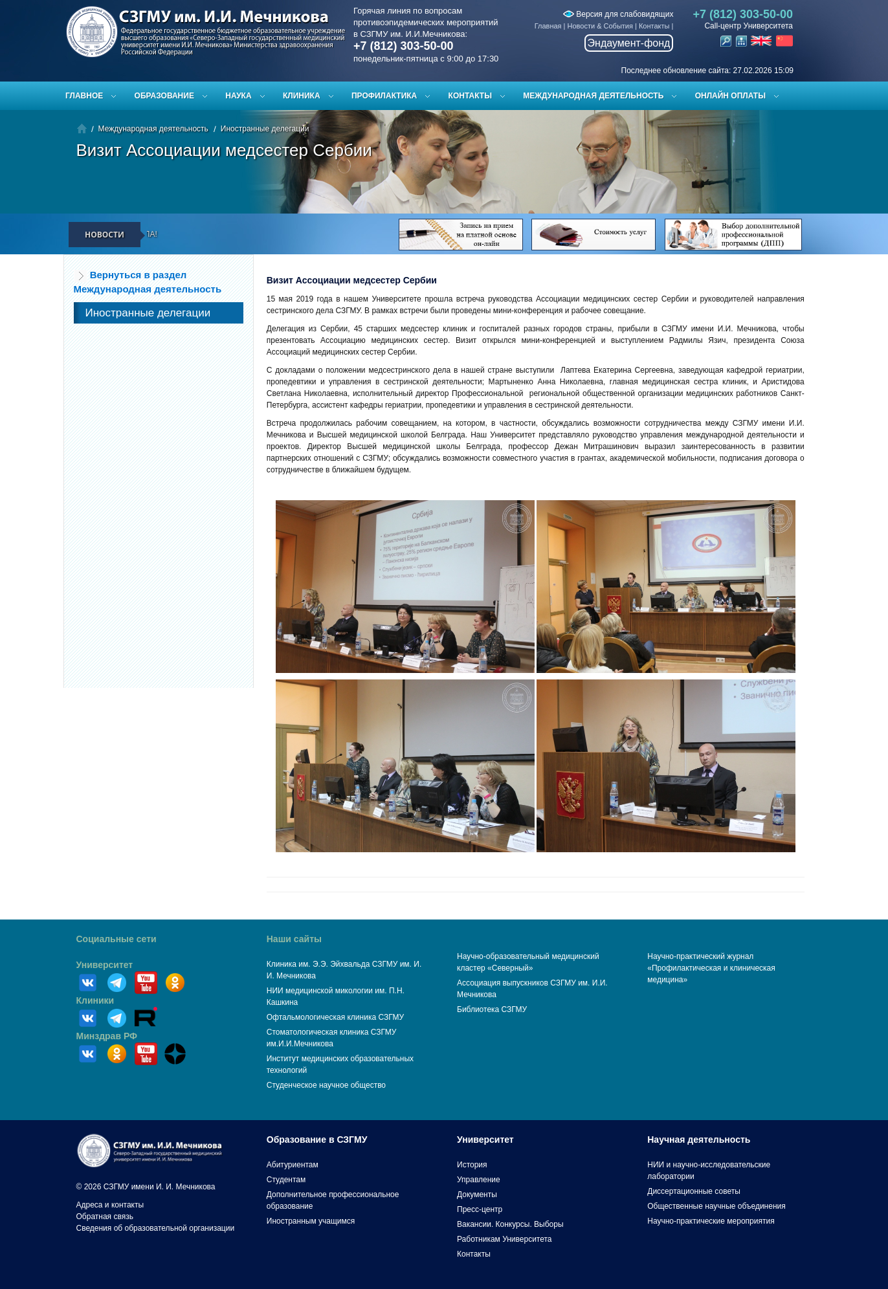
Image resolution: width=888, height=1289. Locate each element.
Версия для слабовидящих (618, 14)
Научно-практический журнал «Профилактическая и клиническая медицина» (711, 968)
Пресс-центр (479, 1209)
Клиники (95, 1000)
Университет (104, 965)
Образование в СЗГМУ (317, 1139)
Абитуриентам (292, 1164)
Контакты (654, 26)
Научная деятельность (698, 1139)
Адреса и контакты (110, 1204)
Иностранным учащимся (311, 1221)
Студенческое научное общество (326, 1085)
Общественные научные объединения (716, 1206)
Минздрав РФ (107, 1036)
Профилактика (384, 95)
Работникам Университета (504, 1239)
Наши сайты (294, 939)
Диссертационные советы (693, 1191)
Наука (238, 95)
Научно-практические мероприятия (710, 1221)
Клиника (301, 95)
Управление (478, 1179)
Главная (548, 26)
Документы (477, 1194)
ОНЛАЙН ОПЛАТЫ (730, 95)
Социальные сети (116, 939)
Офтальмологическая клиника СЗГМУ (335, 1017)
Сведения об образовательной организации (155, 1228)
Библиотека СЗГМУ (492, 1009)
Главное (84, 95)
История (472, 1164)
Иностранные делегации (265, 128)
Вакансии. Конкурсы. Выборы (510, 1224)
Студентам (286, 1179)
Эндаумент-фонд (629, 43)
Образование (164, 95)
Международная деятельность (593, 95)
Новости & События (600, 26)
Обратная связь (104, 1216)
